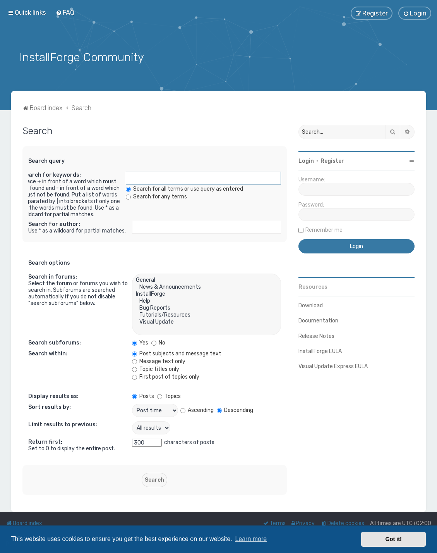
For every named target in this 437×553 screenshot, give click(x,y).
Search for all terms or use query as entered (184, 188)
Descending (235, 409)
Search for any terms (156, 196)
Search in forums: (52, 276)
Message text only (158, 361)
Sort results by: (49, 406)
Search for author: (54, 224)
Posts (143, 396)
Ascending (197, 409)
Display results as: (53, 396)
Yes (140, 342)
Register (332, 160)
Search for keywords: (51, 174)
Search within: (47, 353)
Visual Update (206, 321)
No (158, 342)
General (206, 279)
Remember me (324, 229)
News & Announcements (206, 286)
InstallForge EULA (320, 350)
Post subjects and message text (176, 353)
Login (306, 160)
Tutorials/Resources (206, 314)
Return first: (45, 441)
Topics (169, 396)
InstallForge (206, 293)
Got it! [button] (394, 539)
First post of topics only (165, 376)
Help (206, 300)
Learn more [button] (251, 539)
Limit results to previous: (62, 424)
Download (310, 304)
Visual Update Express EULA (333, 365)
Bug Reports (206, 307)
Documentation (318, 320)
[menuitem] (65, 12)
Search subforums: (54, 342)
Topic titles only (155, 368)
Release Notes (316, 335)
